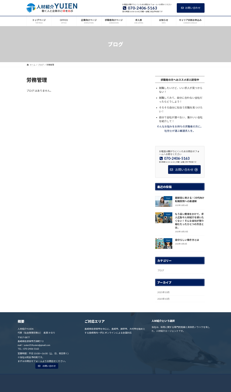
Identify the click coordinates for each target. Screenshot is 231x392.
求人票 (132, 377)
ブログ (160, 270)
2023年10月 (163, 298)
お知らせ (145, 377)
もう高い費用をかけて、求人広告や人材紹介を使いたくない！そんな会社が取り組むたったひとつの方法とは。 (189, 220)
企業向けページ (94, 377)
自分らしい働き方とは (187, 239)
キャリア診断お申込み (164, 377)
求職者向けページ (115, 377)
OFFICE (78, 377)
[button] (46, 366)
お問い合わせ (191, 7)
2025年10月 (163, 292)
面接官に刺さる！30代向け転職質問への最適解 (189, 199)
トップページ (62, 377)
